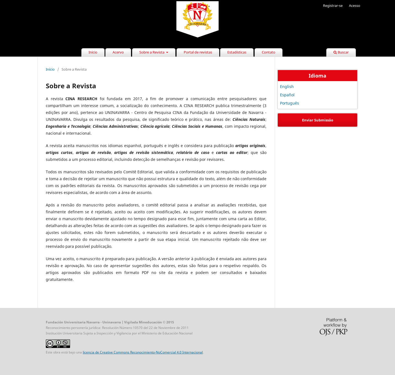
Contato (268, 52)
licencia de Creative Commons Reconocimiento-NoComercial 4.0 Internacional (143, 352)
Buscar (341, 52)
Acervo (118, 52)
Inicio (93, 52)
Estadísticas (236, 52)
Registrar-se (333, 5)
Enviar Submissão (317, 120)
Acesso (354, 5)
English (287, 86)
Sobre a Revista (152, 52)
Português (289, 103)
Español (287, 94)
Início (50, 69)
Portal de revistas (198, 52)
